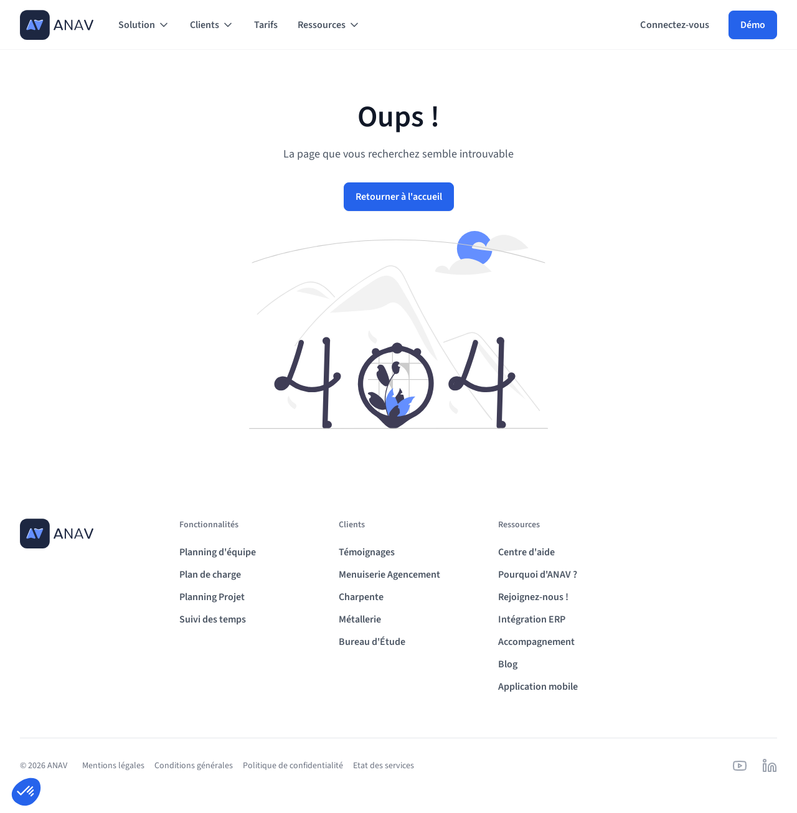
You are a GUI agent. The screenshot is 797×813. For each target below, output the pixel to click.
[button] (144, 25)
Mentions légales (113, 765)
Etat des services (383, 765)
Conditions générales (193, 765)
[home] (56, 25)
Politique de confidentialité (293, 765)
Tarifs (266, 25)
